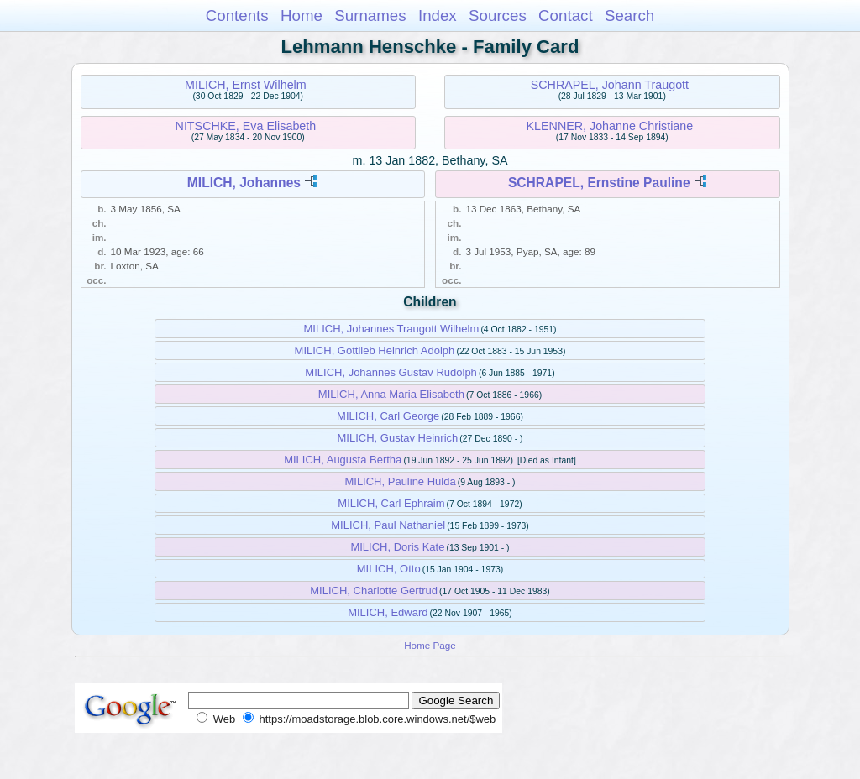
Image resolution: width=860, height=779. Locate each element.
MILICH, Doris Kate (397, 547)
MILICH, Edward (387, 612)
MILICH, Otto (389, 568)
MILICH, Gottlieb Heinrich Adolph (375, 350)
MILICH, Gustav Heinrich (398, 437)
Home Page (430, 645)
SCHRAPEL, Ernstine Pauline (599, 182)
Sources (498, 15)
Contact (565, 15)
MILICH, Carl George (388, 416)
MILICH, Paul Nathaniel (388, 525)
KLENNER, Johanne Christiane (610, 126)
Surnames (370, 15)
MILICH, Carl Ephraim (391, 503)
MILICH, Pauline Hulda (399, 481)
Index (437, 15)
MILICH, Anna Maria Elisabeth (391, 394)
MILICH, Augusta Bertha (342, 459)
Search (629, 15)
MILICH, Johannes (244, 182)
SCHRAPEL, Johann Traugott (610, 84)
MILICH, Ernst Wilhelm (246, 84)
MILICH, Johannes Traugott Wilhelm (391, 328)
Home (301, 15)
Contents (237, 15)
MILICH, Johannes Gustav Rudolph (391, 372)
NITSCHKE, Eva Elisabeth (246, 126)
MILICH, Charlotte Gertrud (374, 590)
